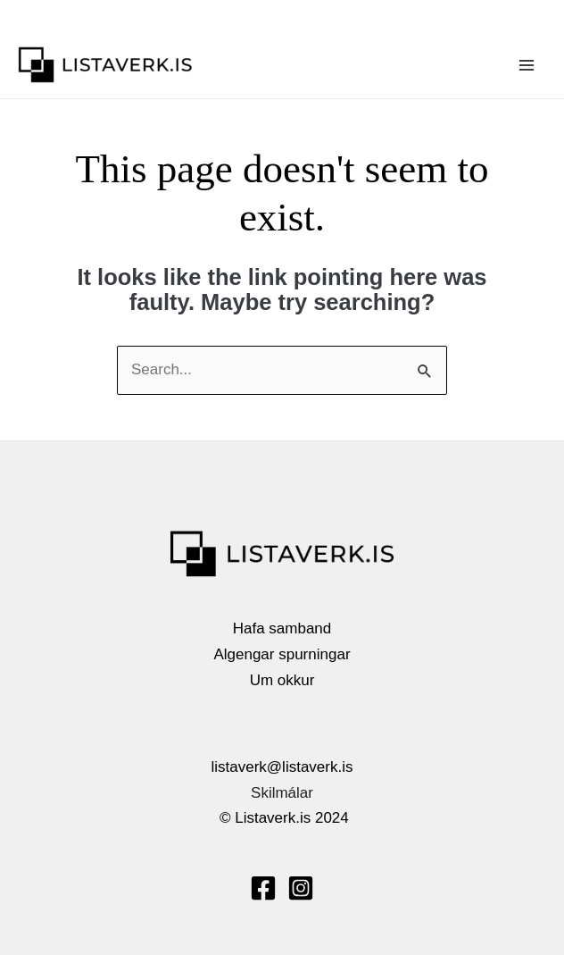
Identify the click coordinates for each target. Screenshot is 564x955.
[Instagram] (300, 888)
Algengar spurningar (281, 654)
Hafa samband (282, 628)
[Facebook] (263, 888)
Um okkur (282, 680)
